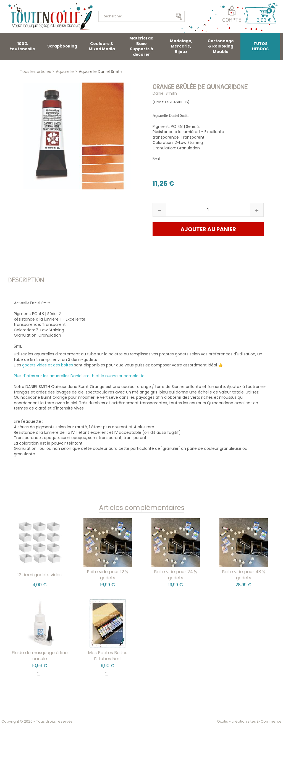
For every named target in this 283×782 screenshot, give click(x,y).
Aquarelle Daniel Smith (100, 71)
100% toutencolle (22, 46)
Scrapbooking (62, 46)
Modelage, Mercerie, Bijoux (181, 46)
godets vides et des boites (47, 365)
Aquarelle (65, 71)
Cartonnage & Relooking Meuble (221, 46)
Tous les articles (35, 71)
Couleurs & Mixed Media (102, 46)
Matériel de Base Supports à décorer (141, 46)
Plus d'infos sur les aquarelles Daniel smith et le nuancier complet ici (79, 376)
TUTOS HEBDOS (260, 46)
